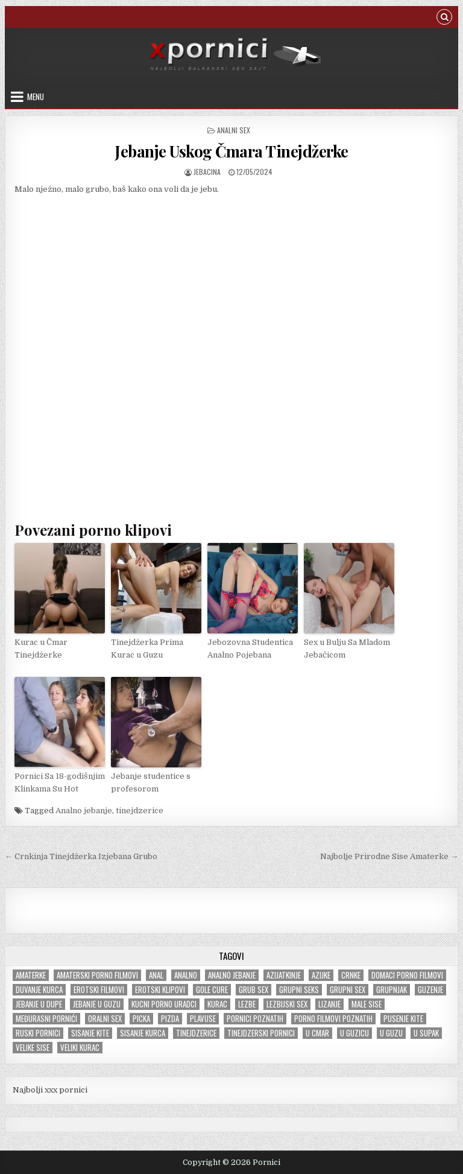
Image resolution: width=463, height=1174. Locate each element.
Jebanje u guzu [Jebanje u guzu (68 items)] (97, 1004)
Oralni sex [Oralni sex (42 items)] (105, 1018)
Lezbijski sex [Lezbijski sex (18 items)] (286, 1004)
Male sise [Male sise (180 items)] (366, 1004)
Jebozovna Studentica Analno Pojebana (250, 648)
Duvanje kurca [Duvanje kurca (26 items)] (39, 989)
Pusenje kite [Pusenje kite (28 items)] (403, 1018)
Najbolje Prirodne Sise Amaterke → (389, 856)
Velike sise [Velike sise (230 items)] (32, 1047)
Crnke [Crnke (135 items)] (351, 975)
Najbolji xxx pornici (50, 1089)
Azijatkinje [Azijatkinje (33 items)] (283, 975)
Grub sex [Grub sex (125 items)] (253, 989)
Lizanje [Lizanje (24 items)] (329, 1004)
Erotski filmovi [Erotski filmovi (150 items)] (99, 989)
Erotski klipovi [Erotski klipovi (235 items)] (160, 989)
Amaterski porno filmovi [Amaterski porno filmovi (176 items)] (97, 975)
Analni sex (233, 130)
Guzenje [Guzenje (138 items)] (430, 989)
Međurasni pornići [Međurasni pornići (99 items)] (46, 1018)
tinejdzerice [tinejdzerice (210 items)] (196, 1033)
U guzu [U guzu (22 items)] (391, 1033)
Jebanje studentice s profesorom (151, 782)
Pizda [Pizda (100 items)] (170, 1018)
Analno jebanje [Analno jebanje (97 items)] (232, 975)
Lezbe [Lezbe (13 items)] (247, 1004)
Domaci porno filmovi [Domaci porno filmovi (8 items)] (407, 975)
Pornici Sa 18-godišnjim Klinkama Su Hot (59, 782)
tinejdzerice (139, 810)
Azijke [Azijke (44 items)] (321, 975)
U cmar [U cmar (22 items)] (317, 1033)
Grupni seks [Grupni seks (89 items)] (299, 989)
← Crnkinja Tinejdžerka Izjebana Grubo (81, 856)
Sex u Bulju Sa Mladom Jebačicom (347, 648)
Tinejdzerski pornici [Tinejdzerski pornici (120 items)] (261, 1033)
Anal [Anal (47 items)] (156, 975)
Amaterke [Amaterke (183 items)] (31, 975)
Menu (35, 96)
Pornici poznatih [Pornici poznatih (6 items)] (255, 1018)
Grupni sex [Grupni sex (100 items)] (347, 989)
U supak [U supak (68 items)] (426, 1033)
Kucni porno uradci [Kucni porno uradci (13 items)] (164, 1004)
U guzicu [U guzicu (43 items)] (354, 1033)
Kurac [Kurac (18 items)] (217, 1004)
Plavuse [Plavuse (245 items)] (203, 1018)
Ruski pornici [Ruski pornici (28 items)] (38, 1033)
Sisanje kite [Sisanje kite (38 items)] (90, 1033)
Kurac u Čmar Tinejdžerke (41, 648)
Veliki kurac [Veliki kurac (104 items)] (79, 1047)
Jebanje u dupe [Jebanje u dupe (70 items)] (39, 1004)
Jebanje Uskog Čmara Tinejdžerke (231, 151)
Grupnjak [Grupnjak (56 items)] (391, 989)
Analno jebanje (83, 810)
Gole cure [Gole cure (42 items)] (212, 989)
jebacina (207, 172)
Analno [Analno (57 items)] (185, 975)
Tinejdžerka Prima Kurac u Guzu (147, 648)
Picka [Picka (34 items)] (141, 1018)
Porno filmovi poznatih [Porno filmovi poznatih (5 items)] (333, 1018)
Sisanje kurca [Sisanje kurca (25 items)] (142, 1033)
